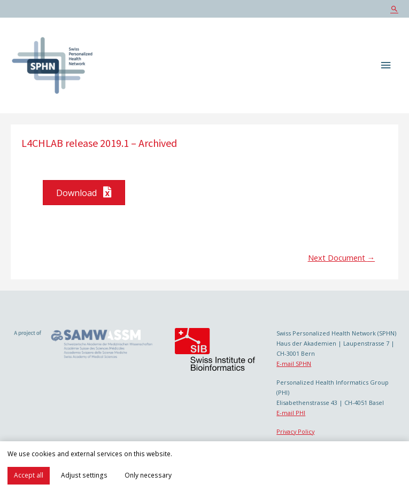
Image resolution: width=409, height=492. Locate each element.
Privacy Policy (295, 431)
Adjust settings (84, 475)
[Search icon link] (394, 9)
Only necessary (148, 475)
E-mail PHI (290, 413)
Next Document (341, 257)
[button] (84, 192)
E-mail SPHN (293, 364)
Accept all (28, 475)
